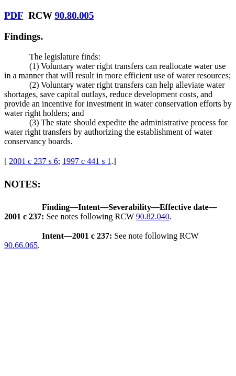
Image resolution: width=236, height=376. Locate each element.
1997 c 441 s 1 (86, 161)
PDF (13, 15)
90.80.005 (74, 15)
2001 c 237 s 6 (33, 161)
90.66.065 (21, 245)
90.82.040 (153, 216)
